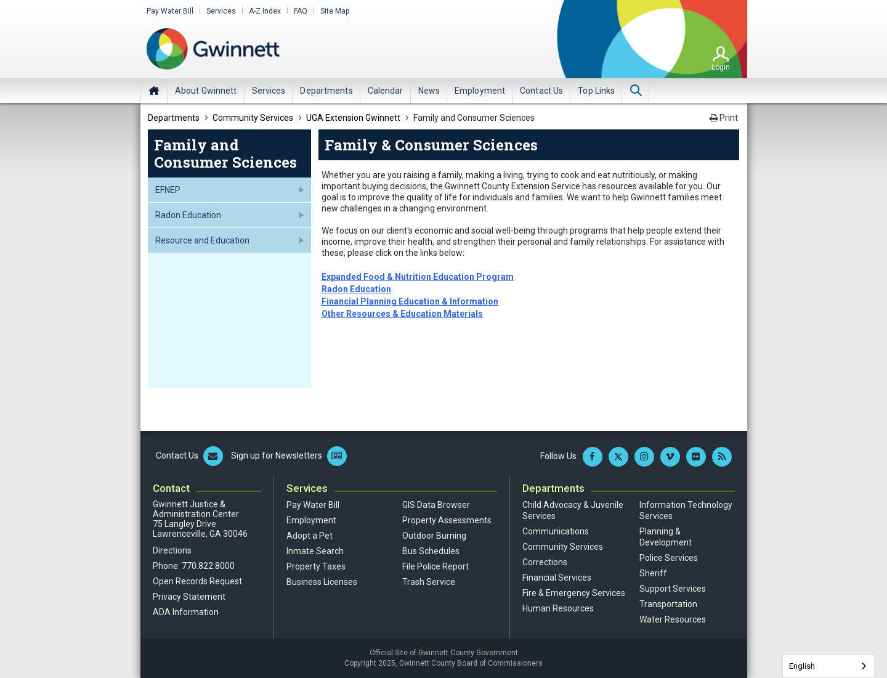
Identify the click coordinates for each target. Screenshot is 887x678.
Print (724, 118)
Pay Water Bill (170, 11)
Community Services (562, 547)
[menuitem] (206, 90)
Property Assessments (447, 520)
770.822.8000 (208, 566)
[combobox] (828, 666)
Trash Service (428, 582)
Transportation (668, 604)
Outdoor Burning (434, 536)
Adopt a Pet (309, 536)
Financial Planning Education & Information (410, 301)
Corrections (544, 562)
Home (154, 90)
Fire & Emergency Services (573, 593)
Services (221, 11)
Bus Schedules (431, 551)
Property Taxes (316, 566)
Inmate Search (315, 551)
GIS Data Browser (436, 505)
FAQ (300, 11)
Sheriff (653, 573)
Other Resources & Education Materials (402, 314)
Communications (555, 531)
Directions (172, 550)
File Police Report (435, 566)
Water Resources (672, 619)
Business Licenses (321, 582)
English (802, 666)
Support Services (672, 589)
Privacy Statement (189, 597)
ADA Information (186, 612)
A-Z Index (265, 11)
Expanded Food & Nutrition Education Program (418, 277)
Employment (311, 520)
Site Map (334, 11)
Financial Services (556, 577)
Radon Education (356, 289)
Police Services (668, 558)
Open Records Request (197, 581)
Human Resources (558, 608)
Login (720, 67)
